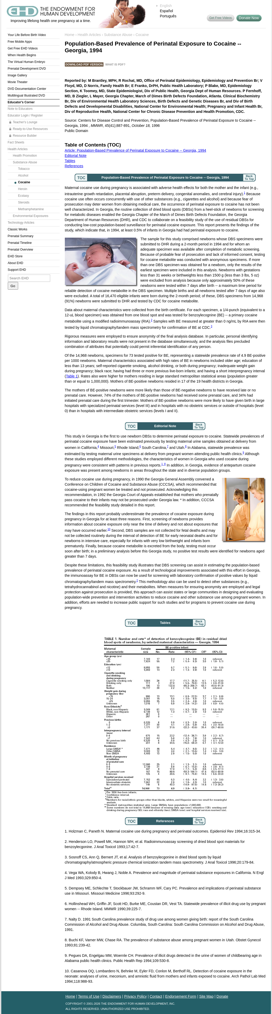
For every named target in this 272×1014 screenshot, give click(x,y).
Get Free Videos (220, 18)
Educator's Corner (21, 102)
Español (166, 11)
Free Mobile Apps (20, 41)
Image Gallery (17, 75)
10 (108, 529)
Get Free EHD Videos (23, 48)
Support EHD (17, 270)
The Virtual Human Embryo (26, 62)
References (74, 166)
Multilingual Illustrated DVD (26, 95)
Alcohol (23, 175)
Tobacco (24, 169)
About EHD (15, 263)
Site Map (206, 996)
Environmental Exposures (30, 216)
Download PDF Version (84, 64)
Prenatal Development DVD (27, 68)
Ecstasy (23, 196)
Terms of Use (88, 996)
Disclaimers (111, 996)
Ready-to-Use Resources (30, 129)
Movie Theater (17, 82)
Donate (222, 996)
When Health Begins (22, 55)
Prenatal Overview (20, 249)
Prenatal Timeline (20, 243)
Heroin (22, 189)
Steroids (24, 202)
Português (168, 16)
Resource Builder (25, 135)
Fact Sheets (16, 142)
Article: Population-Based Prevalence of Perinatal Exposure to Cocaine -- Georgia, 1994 (135, 150)
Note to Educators (20, 109)
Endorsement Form (180, 996)
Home (69, 35)
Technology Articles (21, 222)
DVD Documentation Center (27, 89)
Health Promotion (25, 155)
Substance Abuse (25, 162)
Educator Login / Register (25, 115)
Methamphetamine (31, 209)
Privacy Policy (135, 996)
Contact (156, 996)
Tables (70, 161)
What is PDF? (115, 64)
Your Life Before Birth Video (27, 35)
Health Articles (18, 149)
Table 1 (72, 376)
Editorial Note (76, 156)
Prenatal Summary (20, 236)
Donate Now (249, 18)
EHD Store (15, 256)
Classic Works (17, 229)
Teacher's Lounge (25, 122)
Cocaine (24, 182)
